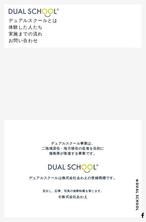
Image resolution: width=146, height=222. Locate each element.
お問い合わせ (23, 40)
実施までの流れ (26, 34)
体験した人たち (26, 27)
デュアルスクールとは (33, 20)
